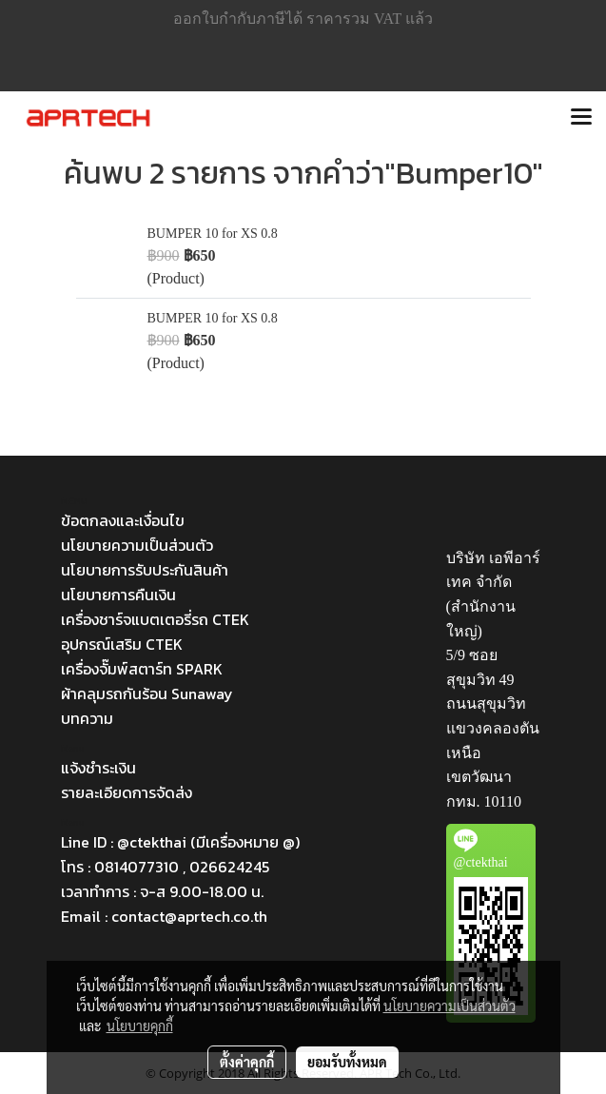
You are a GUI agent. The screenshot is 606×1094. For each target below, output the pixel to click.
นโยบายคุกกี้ (140, 1025)
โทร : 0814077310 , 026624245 (165, 866)
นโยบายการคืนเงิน (118, 594)
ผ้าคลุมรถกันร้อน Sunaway (147, 693)
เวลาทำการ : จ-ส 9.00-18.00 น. (162, 891)
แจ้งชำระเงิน (98, 767)
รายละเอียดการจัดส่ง (126, 792)
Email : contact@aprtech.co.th (164, 916)
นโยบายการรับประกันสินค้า (144, 569)
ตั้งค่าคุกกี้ (247, 1061)
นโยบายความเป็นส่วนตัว (137, 545)
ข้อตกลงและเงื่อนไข (123, 520)
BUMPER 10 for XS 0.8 (212, 233)
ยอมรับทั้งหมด (347, 1061)
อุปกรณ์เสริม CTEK (122, 644)
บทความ (87, 718)
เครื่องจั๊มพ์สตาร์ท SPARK (142, 668)
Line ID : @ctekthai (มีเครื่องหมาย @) (180, 841)
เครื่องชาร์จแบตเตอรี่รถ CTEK (155, 619)
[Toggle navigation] (581, 118)
